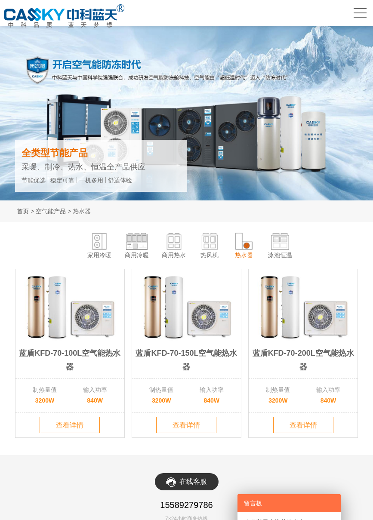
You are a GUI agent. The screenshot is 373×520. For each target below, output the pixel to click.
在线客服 (193, 481)
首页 (23, 211)
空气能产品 (51, 211)
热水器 (82, 211)
